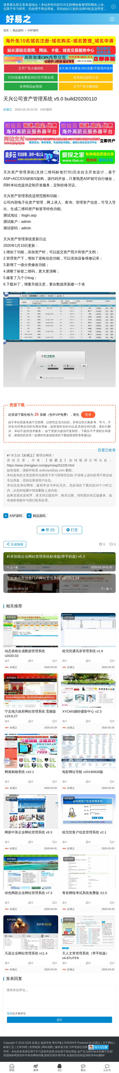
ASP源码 (46, 109)
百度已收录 (107, 450)
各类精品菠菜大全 (85, 77)
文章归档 (21, 1047)
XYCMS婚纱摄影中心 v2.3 (82, 711)
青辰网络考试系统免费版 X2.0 (84, 893)
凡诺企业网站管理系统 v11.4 (26, 953)
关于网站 (108, 1042)
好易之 (7, 109)
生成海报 (14, 544)
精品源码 (39, 515)
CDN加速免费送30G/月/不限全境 (31, 77)
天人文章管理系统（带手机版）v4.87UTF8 (85, 955)
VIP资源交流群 (79, 1047)
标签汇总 (8, 1047)
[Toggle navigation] (112, 19)
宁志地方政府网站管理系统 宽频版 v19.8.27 (30, 713)
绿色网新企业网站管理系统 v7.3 (28, 893)
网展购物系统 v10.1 (19, 772)
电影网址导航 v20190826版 (82, 772)
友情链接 (34, 1047)
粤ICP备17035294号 (64, 1042)
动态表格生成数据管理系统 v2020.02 (25, 653)
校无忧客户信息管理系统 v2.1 (84, 832)
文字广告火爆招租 (30, 68)
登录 (88, 414)
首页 (6, 30)
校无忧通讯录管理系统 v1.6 (82, 651)
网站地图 (47, 1047)
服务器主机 (61, 1047)
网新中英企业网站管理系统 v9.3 (28, 832)
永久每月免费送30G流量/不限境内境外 (86, 68)
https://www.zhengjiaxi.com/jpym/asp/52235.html (40, 465)
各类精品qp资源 (31, 86)
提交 (59, 1019)
